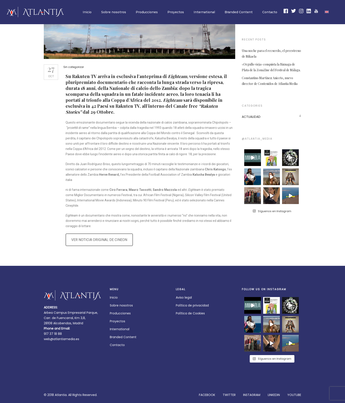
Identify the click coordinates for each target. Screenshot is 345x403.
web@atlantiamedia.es (61, 339)
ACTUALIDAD (251, 117)
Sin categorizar (75, 67)
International (204, 12)
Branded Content (239, 12)
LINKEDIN (274, 395)
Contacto (269, 12)
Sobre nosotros (113, 12)
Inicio (87, 12)
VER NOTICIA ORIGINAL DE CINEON (100, 240)
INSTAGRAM (251, 395)
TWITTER (229, 395)
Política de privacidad (192, 305)
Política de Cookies (190, 313)
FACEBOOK (207, 395)
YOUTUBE (294, 395)
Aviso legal (184, 297)
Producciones (147, 12)
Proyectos (175, 12)
